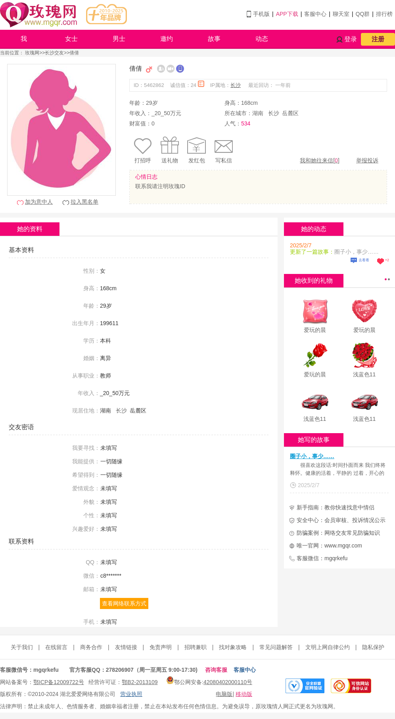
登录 (350, 39)
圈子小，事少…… (312, 456)
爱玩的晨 (315, 330)
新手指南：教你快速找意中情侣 (335, 507)
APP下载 (287, 14)
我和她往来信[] (319, 160)
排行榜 (384, 14)
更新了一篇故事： (312, 252)
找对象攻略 (233, 647)
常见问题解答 (276, 647)
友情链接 (126, 647)
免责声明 (161, 647)
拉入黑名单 (84, 202)
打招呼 (142, 160)
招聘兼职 (195, 647)
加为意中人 (39, 202)
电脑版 (224, 694)
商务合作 (91, 647)
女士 (71, 38)
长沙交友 (54, 53)
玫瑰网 (32, 53)
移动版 (244, 694)
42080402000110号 (227, 682)
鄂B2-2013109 (139, 682)
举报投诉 (367, 160)
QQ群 (363, 14)
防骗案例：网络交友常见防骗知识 (338, 533)
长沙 (235, 85)
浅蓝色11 (364, 374)
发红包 (196, 160)
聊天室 (341, 14)
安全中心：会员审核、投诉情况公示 (341, 520)
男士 (119, 38)
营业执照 (131, 694)
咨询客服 (216, 670)
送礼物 (169, 160)
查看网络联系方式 (124, 603)
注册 (378, 39)
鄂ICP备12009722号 (58, 682)
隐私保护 (373, 647)
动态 (261, 38)
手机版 (261, 14)
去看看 (364, 260)
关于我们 (22, 647)
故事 (214, 38)
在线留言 (56, 647)
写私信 (223, 160)
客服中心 (315, 14)
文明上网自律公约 (327, 647)
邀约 (166, 38)
